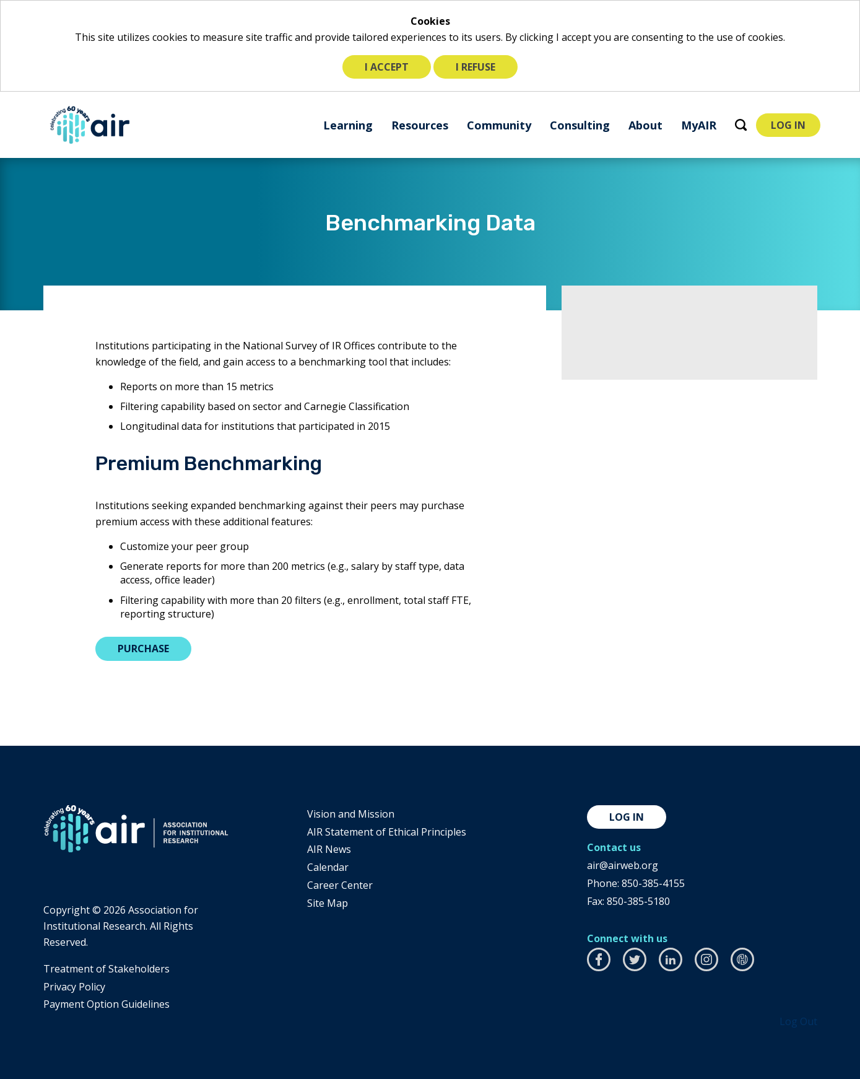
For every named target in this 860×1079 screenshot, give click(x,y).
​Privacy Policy (74, 987)
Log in (626, 817)
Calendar (328, 867)
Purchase (143, 648)
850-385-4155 (653, 883)
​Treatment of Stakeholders (106, 969)
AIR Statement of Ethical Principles (386, 832)
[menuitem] (348, 125)
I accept (387, 67)
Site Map (327, 903)
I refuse (475, 67)
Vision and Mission (350, 814)
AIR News (329, 849)
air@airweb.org (622, 865)
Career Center (340, 885)
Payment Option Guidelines (106, 1004)
